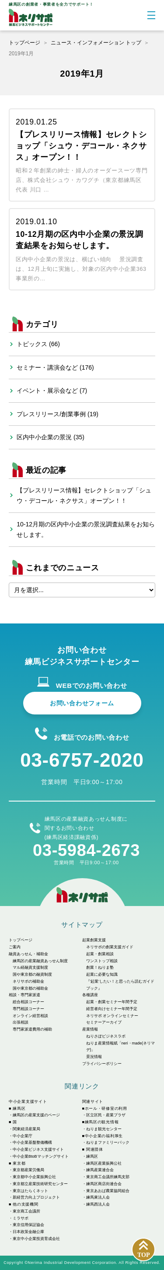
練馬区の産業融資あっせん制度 (40, 961)
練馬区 (92, 1156)
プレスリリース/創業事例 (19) (57, 414)
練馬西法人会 (98, 1204)
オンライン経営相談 (30, 1016)
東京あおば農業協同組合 (107, 1191)
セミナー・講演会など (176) (55, 367)
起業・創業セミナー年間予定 (111, 1002)
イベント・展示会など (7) (52, 390)
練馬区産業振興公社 (104, 1163)
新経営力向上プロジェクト (36, 1197)
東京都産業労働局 (28, 1170)
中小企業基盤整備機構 (32, 1142)
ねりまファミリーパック (107, 1142)
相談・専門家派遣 (24, 995)
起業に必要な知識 (102, 974)
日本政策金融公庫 (28, 1232)
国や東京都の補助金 (30, 988)
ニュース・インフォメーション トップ (96, 43)
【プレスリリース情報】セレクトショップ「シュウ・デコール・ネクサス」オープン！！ (84, 496)
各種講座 (90, 995)
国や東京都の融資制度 (32, 974)
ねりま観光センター (104, 1129)
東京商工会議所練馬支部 (107, 1177)
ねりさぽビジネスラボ (106, 1036)
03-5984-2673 (86, 850)
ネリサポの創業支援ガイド (109, 947)
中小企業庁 (22, 1136)
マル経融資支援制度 (30, 967)
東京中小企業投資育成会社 (36, 1238)
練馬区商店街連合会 (104, 1184)
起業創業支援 (94, 940)
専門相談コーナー (28, 1009)
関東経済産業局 (26, 1129)
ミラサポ (20, 1218)
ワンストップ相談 (102, 961)
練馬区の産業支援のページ (36, 1115)
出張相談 (20, 1022)
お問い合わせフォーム (82, 703)
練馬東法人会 (98, 1197)
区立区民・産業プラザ (106, 1115)
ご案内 (15, 947)
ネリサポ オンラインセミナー (112, 1016)
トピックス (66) (38, 343)
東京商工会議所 (26, 1211)
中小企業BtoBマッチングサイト (41, 1156)
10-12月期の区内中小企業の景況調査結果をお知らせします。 (86, 530)
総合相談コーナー (28, 1002)
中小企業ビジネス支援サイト (38, 1149)
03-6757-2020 (81, 760)
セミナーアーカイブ (104, 1022)
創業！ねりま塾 (100, 967)
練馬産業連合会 (100, 1170)
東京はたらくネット (30, 1191)
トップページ (24, 43)
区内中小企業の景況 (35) (50, 437)
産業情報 (90, 1029)
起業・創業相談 (100, 954)
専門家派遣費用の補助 (32, 1029)
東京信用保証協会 (28, 1225)
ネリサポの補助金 (28, 981)
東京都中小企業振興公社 (34, 1177)
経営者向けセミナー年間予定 (111, 1009)
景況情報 (94, 1056)
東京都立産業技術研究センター (40, 1184)
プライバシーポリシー (102, 1063)
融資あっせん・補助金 (28, 954)
